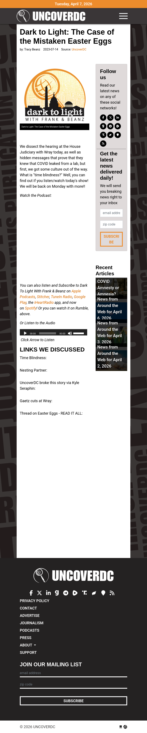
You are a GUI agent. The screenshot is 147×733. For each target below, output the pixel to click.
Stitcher (43, 297)
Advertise (30, 615)
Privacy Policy (34, 601)
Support (28, 652)
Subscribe (111, 239)
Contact (28, 608)
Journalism (31, 623)
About (26, 645)
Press (25, 637)
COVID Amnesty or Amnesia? (108, 288)
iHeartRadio (44, 302)
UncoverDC (52, 16)
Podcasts (29, 630)
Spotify (30, 308)
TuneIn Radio (61, 297)
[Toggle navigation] (123, 16)
